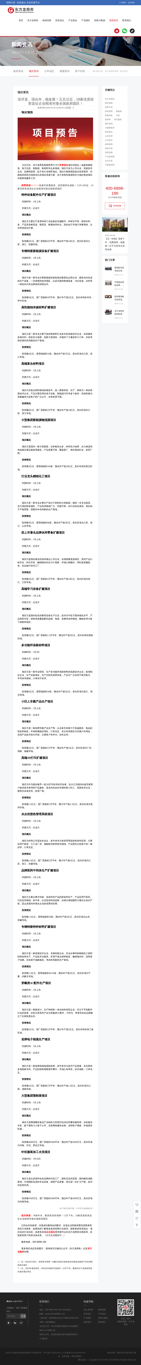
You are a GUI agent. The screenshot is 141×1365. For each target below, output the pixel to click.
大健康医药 (110, 128)
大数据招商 (110, 165)
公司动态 (49, 71)
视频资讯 (65, 71)
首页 (21, 20)
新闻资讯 (113, 20)
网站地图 (82, 1360)
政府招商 (109, 111)
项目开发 (109, 148)
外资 (118, 115)
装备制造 (109, 115)
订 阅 (23, 1316)
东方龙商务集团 (111, 71)
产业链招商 (110, 156)
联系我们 (126, 20)
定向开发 (109, 161)
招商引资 (109, 107)
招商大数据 (99, 20)
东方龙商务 (32, 20)
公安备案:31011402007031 (74, 1353)
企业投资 (109, 136)
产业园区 (85, 20)
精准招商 (46, 20)
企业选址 (109, 140)
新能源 (119, 111)
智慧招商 (109, 152)
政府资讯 (18, 71)
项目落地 (109, 124)
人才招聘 (122, 3)
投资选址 (59, 20)
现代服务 (118, 119)
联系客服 (115, 205)
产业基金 (72, 20)
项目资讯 (124, 71)
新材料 (108, 119)
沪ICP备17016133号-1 (52, 1353)
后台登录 (131, 3)
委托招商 (109, 103)
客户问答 (80, 71)
